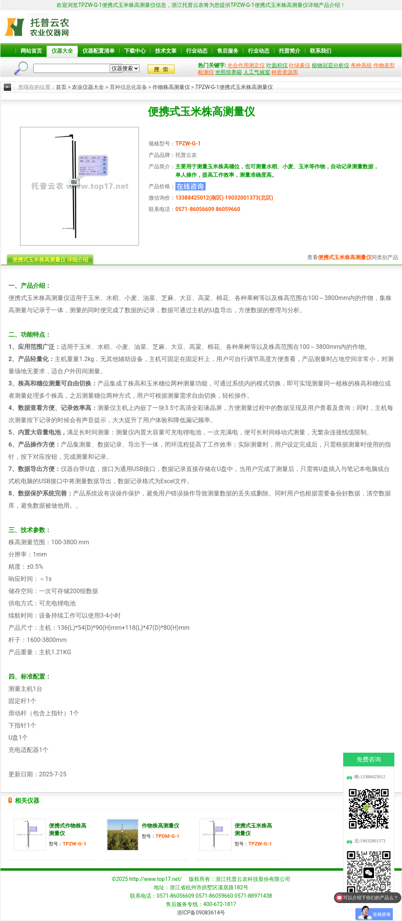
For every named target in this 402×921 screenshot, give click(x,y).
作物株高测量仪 (171, 87)
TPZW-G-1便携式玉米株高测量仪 (234, 87)
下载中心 (135, 51)
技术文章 (166, 51)
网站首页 (31, 51)
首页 (61, 87)
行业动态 (196, 51)
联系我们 (320, 51)
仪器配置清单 (99, 51)
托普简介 (289, 51)
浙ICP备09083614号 (201, 913)
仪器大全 (62, 51)
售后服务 (227, 51)
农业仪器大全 (88, 87)
